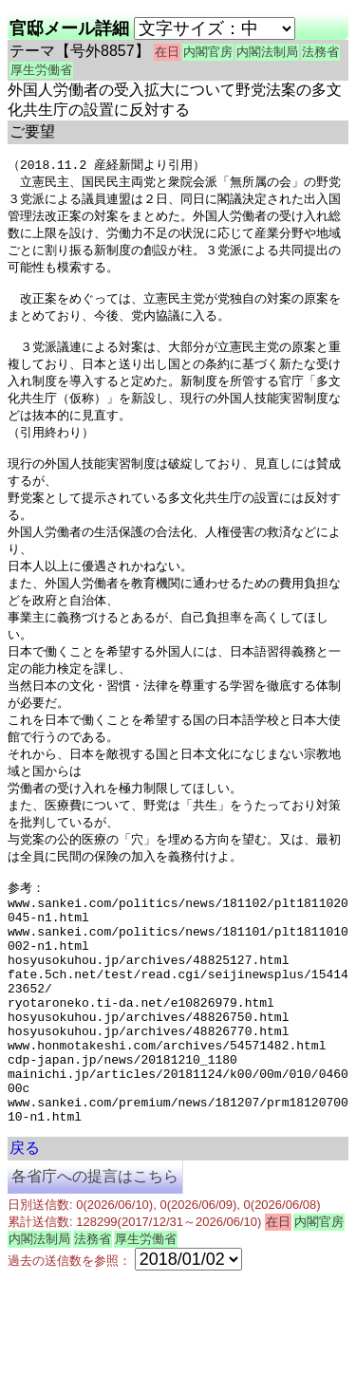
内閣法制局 (267, 52)
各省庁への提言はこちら (94, 1271)
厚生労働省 (41, 70)
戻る (24, 1242)
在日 (167, 52)
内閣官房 (208, 52)
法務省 (320, 52)
